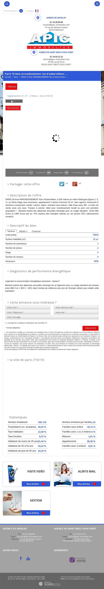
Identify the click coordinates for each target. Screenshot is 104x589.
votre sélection (11, 11)
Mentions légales (21, 579)
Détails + (23, 231)
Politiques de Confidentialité (37, 349)
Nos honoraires (31, 579)
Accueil (8, 77)
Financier (36, 231)
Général (11, 231)
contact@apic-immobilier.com (29, 536)
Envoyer (90, 328)
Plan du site (11, 579)
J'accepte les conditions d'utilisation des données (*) (27, 323)
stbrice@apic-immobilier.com (80, 536)
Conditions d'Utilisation (57, 349)
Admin (43, 579)
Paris (16, 77)
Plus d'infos (36, 483)
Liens (38, 579)
